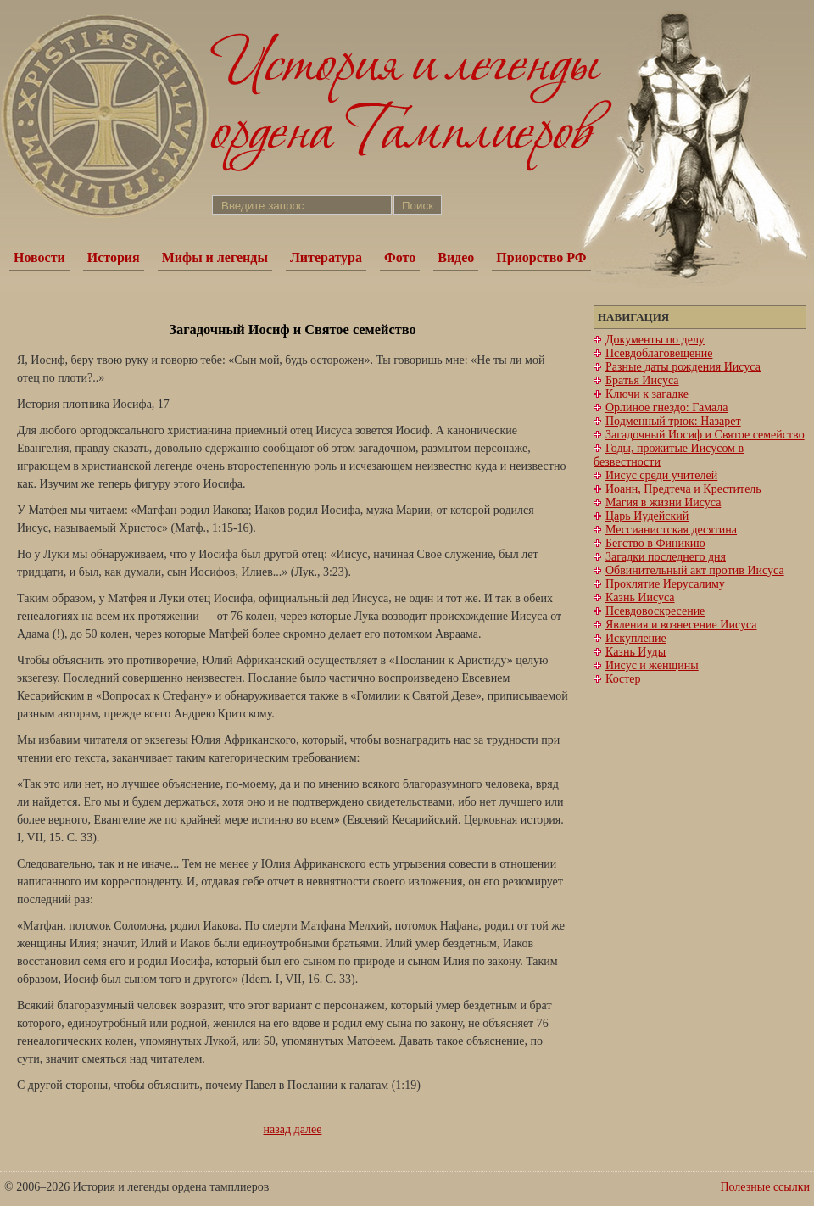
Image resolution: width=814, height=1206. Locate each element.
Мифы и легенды (215, 257)
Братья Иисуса (642, 380)
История (113, 257)
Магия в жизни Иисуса (663, 502)
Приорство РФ (541, 257)
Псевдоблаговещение (658, 353)
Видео (456, 257)
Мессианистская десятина (671, 529)
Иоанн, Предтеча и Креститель (683, 489)
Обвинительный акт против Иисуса (694, 570)
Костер (623, 679)
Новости (39, 257)
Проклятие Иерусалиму (665, 584)
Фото (399, 257)
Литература (326, 257)
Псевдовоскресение (655, 611)
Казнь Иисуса (640, 597)
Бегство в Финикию (655, 543)
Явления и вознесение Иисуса (681, 624)
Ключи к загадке (647, 394)
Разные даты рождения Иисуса (683, 366)
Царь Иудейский (647, 516)
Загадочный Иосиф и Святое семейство (705, 434)
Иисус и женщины (652, 665)
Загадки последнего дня (665, 556)
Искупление (635, 638)
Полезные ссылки (765, 1187)
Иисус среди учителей (661, 475)
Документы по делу (655, 339)
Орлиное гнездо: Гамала (666, 407)
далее (308, 1129)
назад (278, 1129)
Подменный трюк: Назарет (673, 421)
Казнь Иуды (635, 651)
